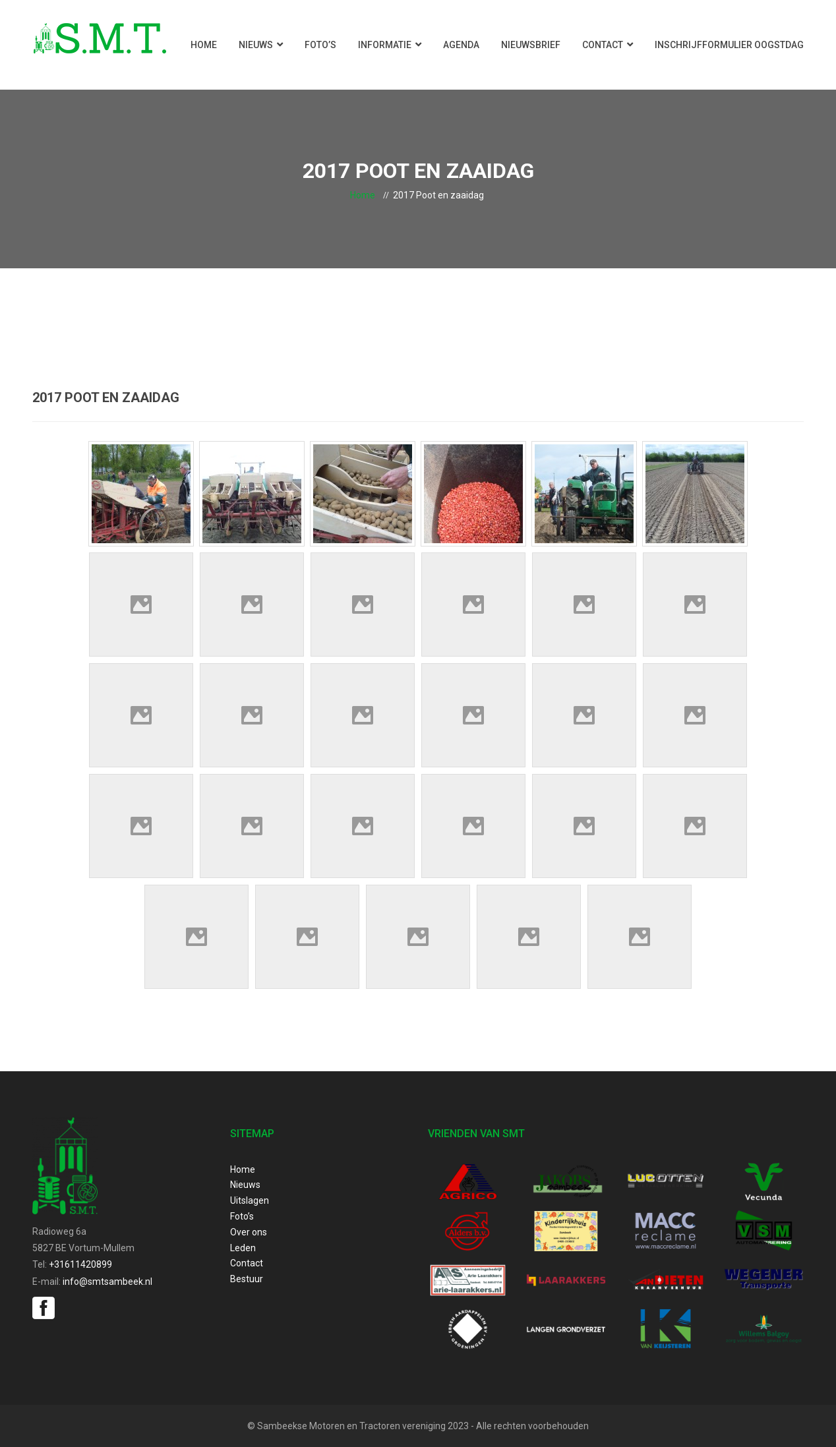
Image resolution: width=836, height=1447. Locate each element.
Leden (243, 1248)
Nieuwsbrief (530, 45)
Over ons (248, 1232)
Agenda (461, 45)
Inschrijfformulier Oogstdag (729, 45)
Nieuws (256, 45)
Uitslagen (249, 1200)
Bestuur (246, 1279)
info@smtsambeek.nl (107, 1281)
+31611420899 (80, 1264)
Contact (602, 45)
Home (204, 45)
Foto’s (320, 45)
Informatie (384, 45)
